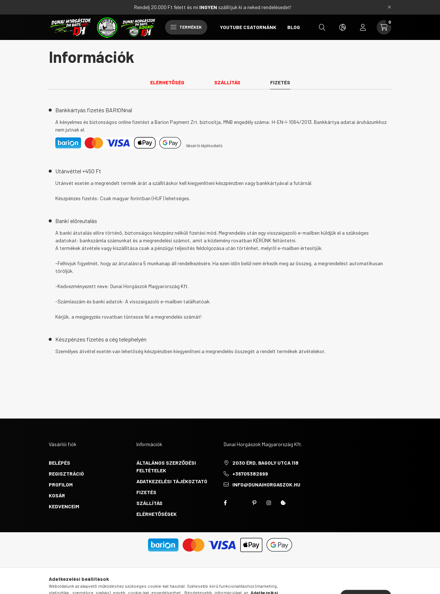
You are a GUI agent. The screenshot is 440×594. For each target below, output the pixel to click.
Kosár (57, 495)
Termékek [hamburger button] (186, 26)
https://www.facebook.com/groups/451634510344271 (225, 503)
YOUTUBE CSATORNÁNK (248, 27)
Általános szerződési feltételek (166, 466)
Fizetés (146, 492)
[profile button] (363, 27)
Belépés (59, 463)
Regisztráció (66, 473)
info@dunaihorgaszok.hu (266, 484)
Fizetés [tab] (280, 82)
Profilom (61, 484)
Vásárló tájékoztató (204, 145)
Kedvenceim (64, 506)
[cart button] (384, 27)
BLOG (293, 27)
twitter (239, 503)
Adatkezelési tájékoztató (171, 481)
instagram (268, 503)
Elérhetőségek (156, 514)
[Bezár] (389, 7)
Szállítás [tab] (227, 82)
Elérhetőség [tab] (167, 82)
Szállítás (149, 503)
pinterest (254, 503)
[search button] (322, 27)
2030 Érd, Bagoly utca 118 (265, 463)
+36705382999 (250, 473)
